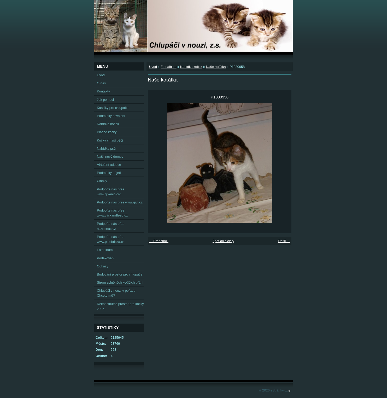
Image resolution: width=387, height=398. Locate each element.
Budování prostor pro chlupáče (119, 274)
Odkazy (102, 266)
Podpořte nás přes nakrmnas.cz (110, 226)
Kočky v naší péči (110, 140)
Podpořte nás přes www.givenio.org (110, 191)
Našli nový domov (110, 157)
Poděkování (106, 258)
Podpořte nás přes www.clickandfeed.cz (112, 212)
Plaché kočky (106, 132)
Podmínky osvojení (111, 116)
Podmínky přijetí (109, 173)
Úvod (153, 67)
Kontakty (103, 91)
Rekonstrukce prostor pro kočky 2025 (120, 306)
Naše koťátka (216, 67)
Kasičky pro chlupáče (112, 108)
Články (102, 181)
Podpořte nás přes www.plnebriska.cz (110, 239)
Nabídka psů (106, 148)
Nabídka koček (191, 67)
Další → (284, 241)
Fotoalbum (168, 67)
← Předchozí (158, 241)
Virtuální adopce (109, 165)
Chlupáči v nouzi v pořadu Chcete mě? (116, 293)
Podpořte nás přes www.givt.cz (120, 202)
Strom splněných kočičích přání (120, 282)
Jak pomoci (105, 100)
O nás (101, 83)
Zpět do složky (223, 241)
